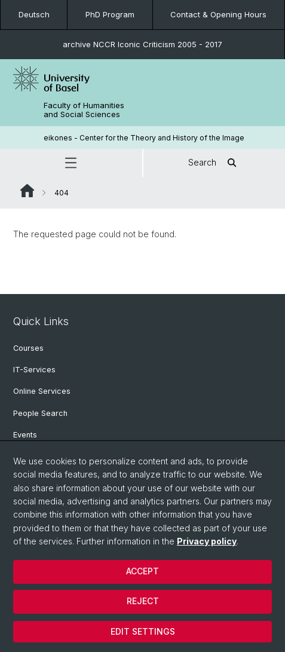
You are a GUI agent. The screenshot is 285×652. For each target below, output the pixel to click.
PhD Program (109, 14)
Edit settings (143, 631)
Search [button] (214, 163)
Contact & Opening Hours (218, 14)
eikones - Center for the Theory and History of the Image (144, 137)
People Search (40, 413)
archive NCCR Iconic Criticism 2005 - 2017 (142, 44)
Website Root (27, 190)
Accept (142, 571)
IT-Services (34, 369)
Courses (28, 348)
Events (25, 434)
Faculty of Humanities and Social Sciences (84, 110)
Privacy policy (207, 541)
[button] (71, 163)
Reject (143, 601)
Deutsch (34, 14)
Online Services (42, 391)
